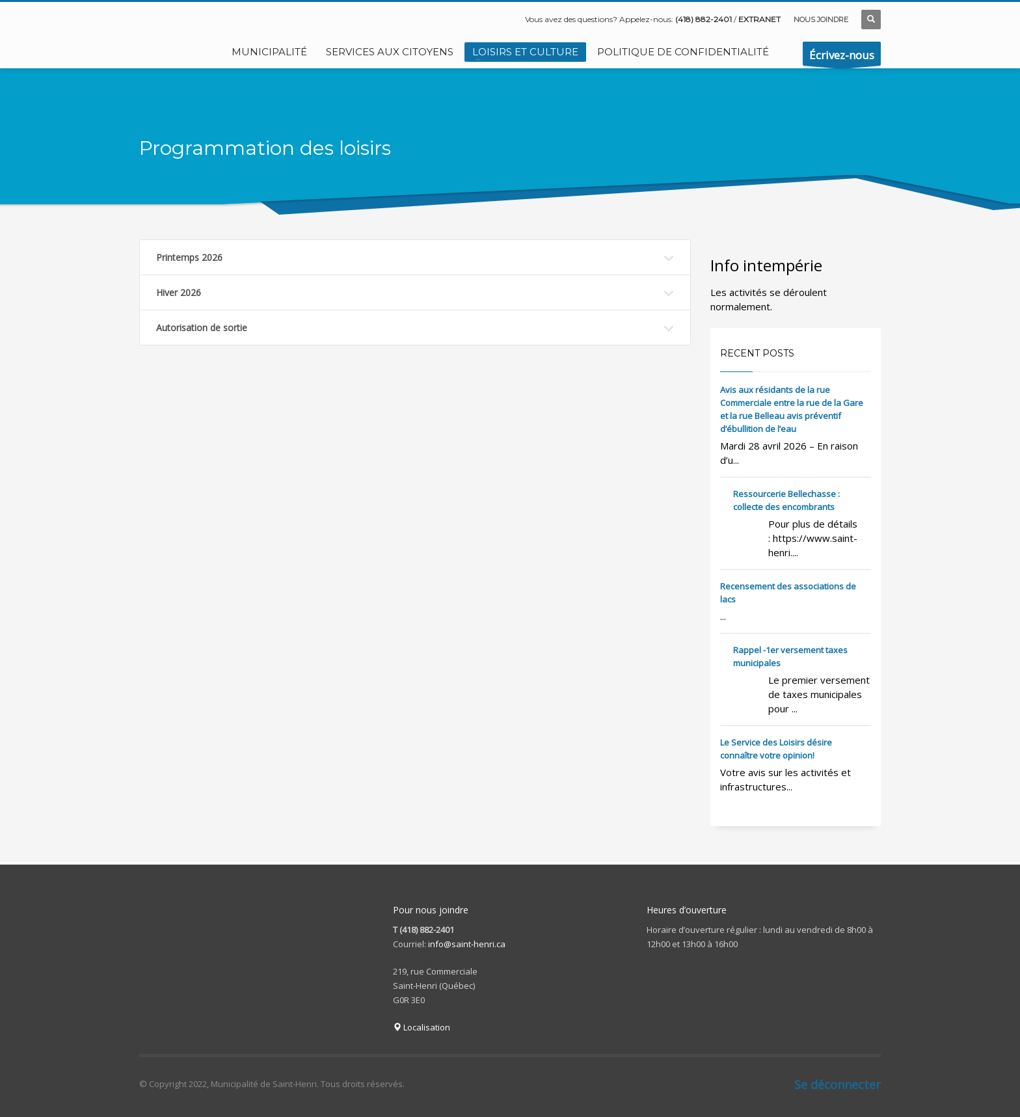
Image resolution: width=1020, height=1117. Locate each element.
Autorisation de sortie (201, 327)
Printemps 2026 (189, 257)
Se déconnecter (837, 1084)
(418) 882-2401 (703, 19)
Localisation (421, 1027)
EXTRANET (759, 19)
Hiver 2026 (178, 292)
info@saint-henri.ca (466, 944)
